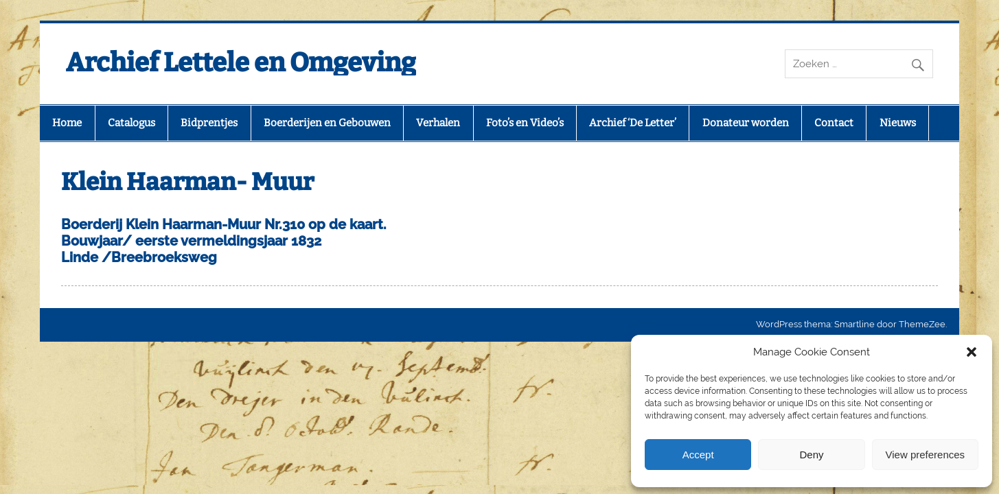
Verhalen (438, 123)
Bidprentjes (209, 123)
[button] (971, 352)
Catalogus (131, 123)
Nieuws (898, 123)
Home (67, 123)
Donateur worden (745, 123)
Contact (833, 123)
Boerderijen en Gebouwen (327, 123)
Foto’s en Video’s (525, 123)
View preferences (925, 454)
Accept (698, 454)
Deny (811, 454)
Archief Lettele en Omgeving (241, 62)
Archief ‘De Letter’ (632, 123)
